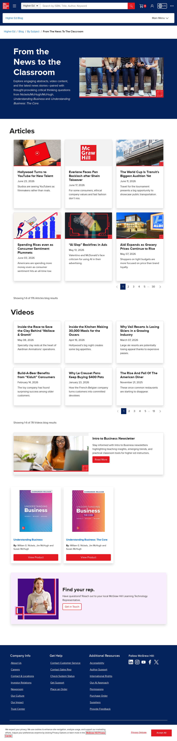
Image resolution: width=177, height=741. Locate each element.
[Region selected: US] (162, 6)
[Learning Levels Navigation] (14, 6)
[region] (88, 733)
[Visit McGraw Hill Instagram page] (137, 662)
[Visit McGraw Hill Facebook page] (150, 662)
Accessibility (97, 663)
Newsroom (17, 689)
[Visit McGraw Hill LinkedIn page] (131, 662)
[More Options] (172, 6)
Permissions (96, 689)
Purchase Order (99, 696)
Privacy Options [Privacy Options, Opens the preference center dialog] (138, 732)
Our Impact (17, 702)
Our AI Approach (99, 682)
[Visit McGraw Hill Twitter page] (156, 662)
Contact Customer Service (65, 663)
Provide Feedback (100, 709)
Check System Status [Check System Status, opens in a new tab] (62, 676)
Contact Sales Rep (60, 669)
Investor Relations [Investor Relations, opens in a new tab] (21, 682)
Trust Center (18, 709)
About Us (16, 663)
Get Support (57, 682)
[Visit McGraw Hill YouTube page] (143, 662)
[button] (152, 6)
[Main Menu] (160, 18)
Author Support (98, 669)
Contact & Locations (22, 676)
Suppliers (95, 702)
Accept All (161, 733)
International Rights (101, 676)
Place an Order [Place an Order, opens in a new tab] (58, 689)
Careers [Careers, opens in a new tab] (15, 669)
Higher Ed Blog (14, 18)
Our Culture (17, 696)
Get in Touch (72, 606)
